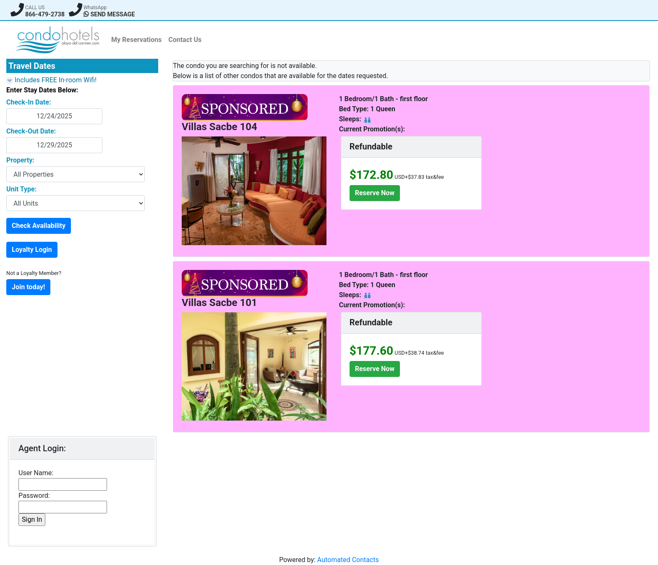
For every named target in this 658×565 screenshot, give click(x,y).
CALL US (34, 7)
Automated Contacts (348, 560)
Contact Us (184, 40)
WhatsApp (95, 7)
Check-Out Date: (31, 131)
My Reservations (136, 40)
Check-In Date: (28, 102)
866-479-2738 (45, 14)
